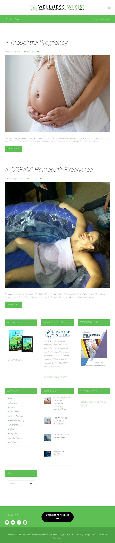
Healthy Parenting (16, 420)
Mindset (12, 442)
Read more (13, 148)
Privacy (81, 534)
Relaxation (13, 403)
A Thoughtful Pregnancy (36, 42)
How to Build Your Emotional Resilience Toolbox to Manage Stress (62, 403)
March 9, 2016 (15, 52)
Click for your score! (55, 376)
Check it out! (15, 359)
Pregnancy (13, 433)
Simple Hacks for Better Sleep (61, 436)
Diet (11, 398)
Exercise (12, 407)
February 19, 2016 (16, 179)
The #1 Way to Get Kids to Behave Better (60, 421)
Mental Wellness (16, 416)
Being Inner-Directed (59, 453)
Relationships (14, 425)
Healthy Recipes (15, 438)
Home (95, 19)
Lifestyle (12, 429)
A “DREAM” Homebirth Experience (49, 169)
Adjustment (14, 412)
